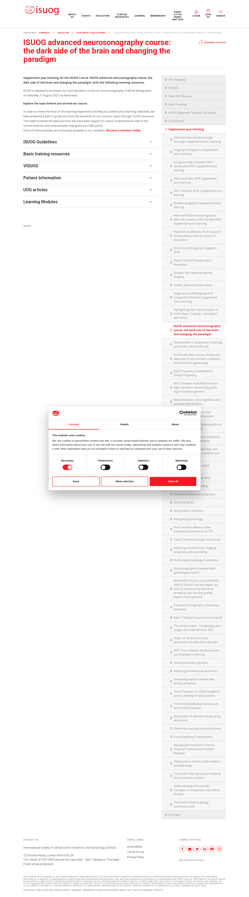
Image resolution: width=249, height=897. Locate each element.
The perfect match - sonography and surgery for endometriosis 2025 (197, 628)
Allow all (173, 481)
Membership (158, 16)
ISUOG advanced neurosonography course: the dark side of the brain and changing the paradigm (197, 330)
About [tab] (175, 424)
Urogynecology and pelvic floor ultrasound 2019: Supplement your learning (195, 166)
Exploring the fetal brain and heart (195, 671)
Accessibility (134, 846)
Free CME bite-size (180, 96)
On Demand (176, 121)
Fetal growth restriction (188, 511)
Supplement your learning (91, 32)
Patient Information (42, 177)
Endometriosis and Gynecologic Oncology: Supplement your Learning (197, 139)
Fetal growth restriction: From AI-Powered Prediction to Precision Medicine (194, 749)
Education (103, 16)
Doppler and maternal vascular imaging (193, 275)
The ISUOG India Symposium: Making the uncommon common (197, 776)
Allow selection (124, 481)
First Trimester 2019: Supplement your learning (198, 193)
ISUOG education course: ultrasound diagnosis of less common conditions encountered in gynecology (197, 359)
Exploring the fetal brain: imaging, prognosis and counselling (195, 550)
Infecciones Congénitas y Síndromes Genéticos (196, 607)
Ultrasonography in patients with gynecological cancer (195, 570)
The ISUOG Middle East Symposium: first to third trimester (196, 706)
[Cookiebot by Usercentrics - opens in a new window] (182, 413)
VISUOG (30, 165)
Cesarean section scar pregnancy (194, 494)
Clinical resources (122, 15)
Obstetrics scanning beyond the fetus (197, 728)
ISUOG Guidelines (40, 141)
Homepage (44, 32)
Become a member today (123, 130)
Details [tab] (124, 424)
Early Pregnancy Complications (193, 737)
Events (86, 16)
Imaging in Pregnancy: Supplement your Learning (196, 152)
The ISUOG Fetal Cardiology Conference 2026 (191, 804)
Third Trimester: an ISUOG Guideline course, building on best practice (197, 693)
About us (72, 15)
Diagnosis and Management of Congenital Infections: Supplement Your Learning (195, 297)
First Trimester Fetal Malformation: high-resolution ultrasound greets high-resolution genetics (196, 387)
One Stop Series (184, 502)
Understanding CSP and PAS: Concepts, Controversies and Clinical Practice (196, 790)
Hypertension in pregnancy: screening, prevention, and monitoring (198, 344)
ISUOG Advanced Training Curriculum (192, 113)
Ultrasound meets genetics (191, 663)
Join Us (208, 15)
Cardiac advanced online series (193, 285)
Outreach (174, 815)
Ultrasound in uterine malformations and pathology (197, 763)
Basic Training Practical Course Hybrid (198, 617)
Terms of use (135, 852)
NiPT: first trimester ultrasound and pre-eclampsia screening (196, 652)
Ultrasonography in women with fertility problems (194, 681)
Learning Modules (40, 201)
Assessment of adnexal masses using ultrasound (197, 718)
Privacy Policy (135, 857)
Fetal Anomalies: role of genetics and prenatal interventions (197, 402)
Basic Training (177, 104)
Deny (76, 481)
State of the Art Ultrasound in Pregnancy (192, 262)
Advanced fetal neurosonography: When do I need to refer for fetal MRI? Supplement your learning (198, 219)
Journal (140, 16)
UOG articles (35, 189)
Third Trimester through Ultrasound (197, 539)
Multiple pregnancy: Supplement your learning (197, 205)
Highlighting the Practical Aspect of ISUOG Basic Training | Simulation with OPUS (196, 314)
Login (196, 16)
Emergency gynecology (188, 519)
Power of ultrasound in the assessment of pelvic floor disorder (196, 640)
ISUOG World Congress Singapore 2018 (195, 250)
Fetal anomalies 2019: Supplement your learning (195, 180)
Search (220, 16)
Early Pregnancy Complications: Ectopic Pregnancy (193, 373)
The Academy (176, 79)
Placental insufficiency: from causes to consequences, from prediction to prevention (197, 236)
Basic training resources (46, 153)
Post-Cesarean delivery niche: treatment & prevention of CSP (193, 529)
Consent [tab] (74, 424)
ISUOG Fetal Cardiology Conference (196, 560)
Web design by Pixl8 (191, 860)
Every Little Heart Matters (178, 16)
